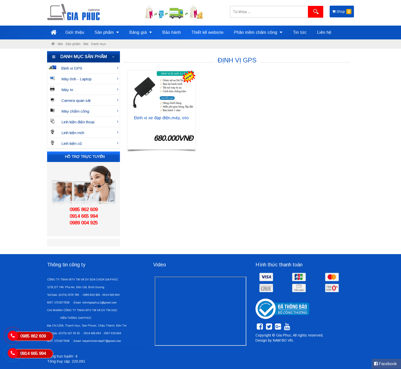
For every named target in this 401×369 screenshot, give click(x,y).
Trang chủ (53, 32)
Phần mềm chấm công (258, 32)
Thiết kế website (207, 32)
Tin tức (300, 32)
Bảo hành (171, 32)
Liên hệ (324, 32)
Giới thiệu (74, 32)
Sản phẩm (107, 32)
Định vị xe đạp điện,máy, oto (161, 117)
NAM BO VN (283, 340)
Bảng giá (140, 32)
